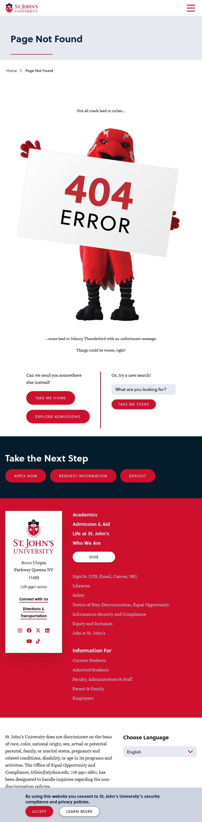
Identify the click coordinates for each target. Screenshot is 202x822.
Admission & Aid (91, 523)
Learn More (79, 811)
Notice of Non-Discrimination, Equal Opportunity (121, 604)
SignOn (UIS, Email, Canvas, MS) (105, 576)
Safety (78, 595)
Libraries (81, 586)
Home (11, 70)
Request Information (83, 476)
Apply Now (25, 476)
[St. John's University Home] (21, 8)
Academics (85, 514)
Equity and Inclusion (93, 623)
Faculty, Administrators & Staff (102, 679)
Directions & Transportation (34, 612)
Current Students (89, 660)
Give (94, 557)
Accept (39, 811)
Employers (83, 698)
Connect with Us (33, 599)
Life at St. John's (91, 533)
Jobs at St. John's (89, 633)
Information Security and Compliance (109, 614)
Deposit (137, 476)
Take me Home (50, 398)
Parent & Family (88, 688)
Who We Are (87, 542)
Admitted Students (91, 670)
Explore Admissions (58, 416)
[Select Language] (160, 751)
